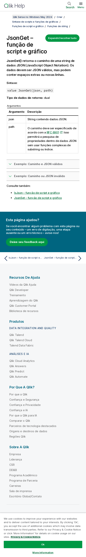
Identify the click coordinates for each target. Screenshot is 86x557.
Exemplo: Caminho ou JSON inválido (39, 176)
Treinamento (17, 295)
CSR (12, 464)
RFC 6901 (53, 132)
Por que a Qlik (18, 394)
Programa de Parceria (23, 480)
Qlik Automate (18, 376)
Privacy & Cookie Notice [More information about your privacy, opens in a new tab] (25, 536)
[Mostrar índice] (7, 17)
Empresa (15, 454)
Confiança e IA (18, 410)
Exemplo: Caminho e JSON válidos (38, 164)
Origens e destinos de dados (28, 431)
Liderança (15, 459)
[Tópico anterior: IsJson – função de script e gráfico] (22, 258)
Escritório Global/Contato (25, 496)
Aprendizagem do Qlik (23, 300)
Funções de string (57, 26)
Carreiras (15, 485)
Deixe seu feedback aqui (27, 242)
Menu (81, 7)
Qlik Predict (16, 371)
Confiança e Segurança (24, 399)
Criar (59, 16)
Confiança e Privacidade (25, 404)
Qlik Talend (16, 334)
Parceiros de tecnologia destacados (32, 426)
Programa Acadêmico (23, 475)
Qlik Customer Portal (22, 305)
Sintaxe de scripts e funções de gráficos (35, 21)
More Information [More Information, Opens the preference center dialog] (42, 552)
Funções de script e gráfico (27, 26)
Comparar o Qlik (19, 420)
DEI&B (13, 470)
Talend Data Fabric (21, 345)
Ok (43, 544)
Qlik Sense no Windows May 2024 (32, 16)
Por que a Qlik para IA (23, 415)
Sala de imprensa (20, 491)
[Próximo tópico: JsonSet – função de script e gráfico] (63, 258)
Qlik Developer (18, 289)
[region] (43, 535)
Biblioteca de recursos (24, 311)
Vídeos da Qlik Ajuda (22, 284)
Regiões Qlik (17, 436)
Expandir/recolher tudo (62, 38)
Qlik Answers (17, 366)
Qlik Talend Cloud (20, 340)
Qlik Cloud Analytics (22, 360)
